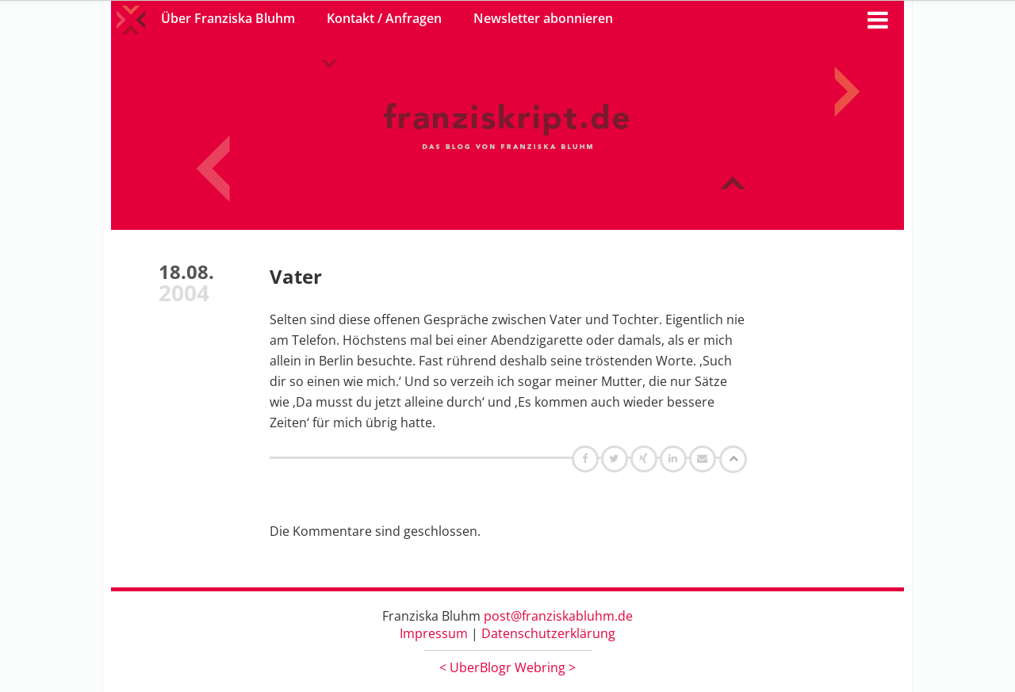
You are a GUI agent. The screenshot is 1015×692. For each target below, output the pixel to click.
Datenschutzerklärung (548, 633)
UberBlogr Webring (507, 667)
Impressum (434, 633)
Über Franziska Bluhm (228, 18)
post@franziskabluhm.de (558, 616)
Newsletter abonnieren (543, 18)
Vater (296, 276)
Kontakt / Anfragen (384, 18)
